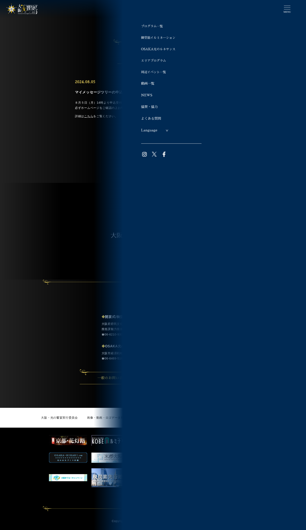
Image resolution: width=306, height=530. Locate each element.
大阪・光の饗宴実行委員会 (59, 417)
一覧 (153, 137)
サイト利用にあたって (182, 417)
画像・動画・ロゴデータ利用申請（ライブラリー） (122, 417)
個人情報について (219, 417)
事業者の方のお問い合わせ (195, 378)
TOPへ (162, 174)
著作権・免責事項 (252, 417)
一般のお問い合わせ (120, 378)
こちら (88, 116)
